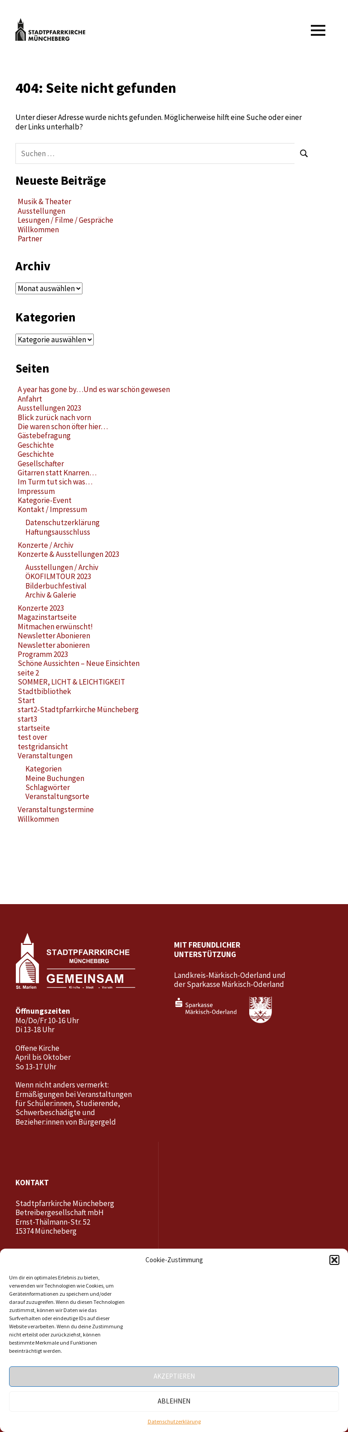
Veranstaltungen (45, 756)
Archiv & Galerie (50, 595)
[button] (334, 1259)
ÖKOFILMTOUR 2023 (58, 576)
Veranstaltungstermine (56, 809)
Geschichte (36, 445)
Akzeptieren (174, 1376)
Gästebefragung (44, 436)
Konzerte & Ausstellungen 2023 (68, 554)
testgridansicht (43, 747)
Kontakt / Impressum (52, 509)
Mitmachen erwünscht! (55, 627)
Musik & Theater (44, 201)
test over (32, 737)
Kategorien (43, 769)
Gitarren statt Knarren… (57, 473)
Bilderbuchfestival (56, 586)
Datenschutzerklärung (174, 1421)
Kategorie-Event (45, 500)
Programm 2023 (43, 654)
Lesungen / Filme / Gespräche (65, 220)
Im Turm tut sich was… (55, 482)
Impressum (36, 491)
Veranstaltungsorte (57, 796)
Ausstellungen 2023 (49, 408)
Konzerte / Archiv (45, 545)
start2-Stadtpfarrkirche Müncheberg (78, 709)
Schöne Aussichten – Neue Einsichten (79, 663)
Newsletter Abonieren (54, 636)
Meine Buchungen (54, 778)
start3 (27, 719)
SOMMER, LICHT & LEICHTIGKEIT (71, 682)
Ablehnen (174, 1401)
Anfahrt (30, 399)
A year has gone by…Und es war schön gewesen (94, 389)
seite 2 (28, 673)
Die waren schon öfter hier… (63, 426)
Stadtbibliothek (44, 691)
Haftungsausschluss (57, 532)
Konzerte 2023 (41, 608)
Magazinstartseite (47, 617)
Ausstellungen (41, 211)
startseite (34, 728)
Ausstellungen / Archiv (61, 567)
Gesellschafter (41, 464)
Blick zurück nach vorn (54, 417)
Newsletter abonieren (54, 645)
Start (26, 700)
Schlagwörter (47, 787)
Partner (30, 239)
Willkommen (38, 230)
